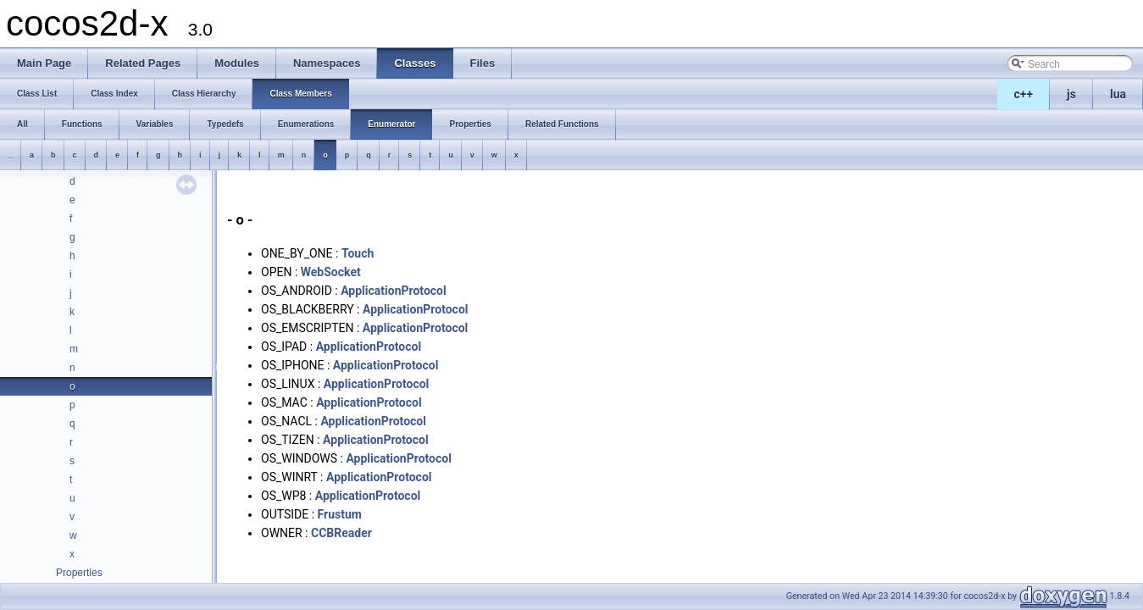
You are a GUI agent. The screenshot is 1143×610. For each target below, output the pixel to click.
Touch (357, 253)
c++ (1024, 94)
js (1071, 94)
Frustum (340, 514)
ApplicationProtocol (394, 290)
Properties (79, 573)
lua (1118, 94)
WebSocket (331, 272)
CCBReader (341, 533)
